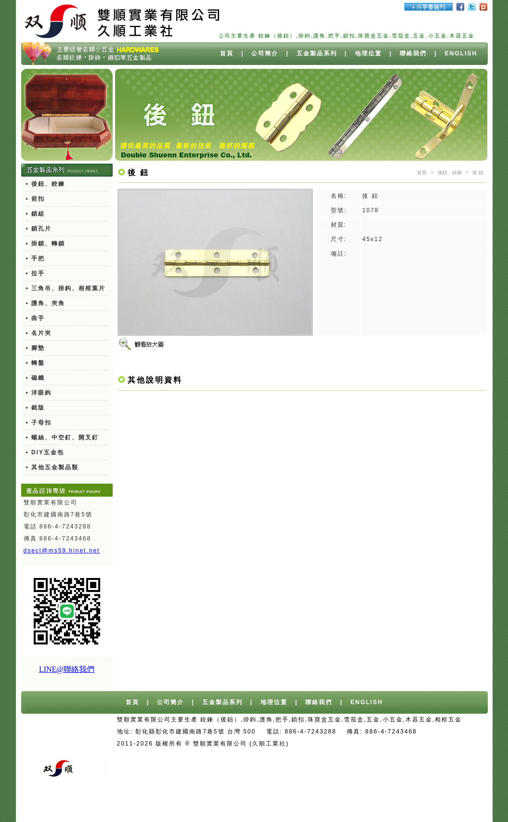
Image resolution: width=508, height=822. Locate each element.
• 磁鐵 (35, 377)
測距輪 (393, 803)
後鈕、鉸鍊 (450, 172)
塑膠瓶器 (445, 803)
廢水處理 (362, 803)
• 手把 (35, 258)
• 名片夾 (39, 333)
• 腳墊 (35, 348)
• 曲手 (35, 318)
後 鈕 (477, 172)
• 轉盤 (35, 363)
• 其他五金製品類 (52, 467)
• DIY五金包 (45, 452)
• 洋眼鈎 (39, 392)
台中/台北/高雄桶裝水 (396, 743)
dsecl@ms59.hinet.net (62, 550)
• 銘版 (35, 407)
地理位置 (368, 53)
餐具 (418, 803)
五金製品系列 (317, 53)
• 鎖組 (35, 213)
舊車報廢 (323, 755)
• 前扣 (35, 198)
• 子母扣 (39, 422)
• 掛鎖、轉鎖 (45, 243)
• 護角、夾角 (45, 303)
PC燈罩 (267, 803)
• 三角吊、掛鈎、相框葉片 (66, 288)
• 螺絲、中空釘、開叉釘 (62, 437)
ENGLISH (461, 53)
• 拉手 (35, 273)
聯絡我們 (413, 53)
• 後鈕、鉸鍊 (45, 183)
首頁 (227, 53)
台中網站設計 (334, 743)
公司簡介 (264, 53)
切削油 (331, 803)
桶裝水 (446, 743)
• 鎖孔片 (39, 228)
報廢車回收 (285, 755)
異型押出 (300, 803)
